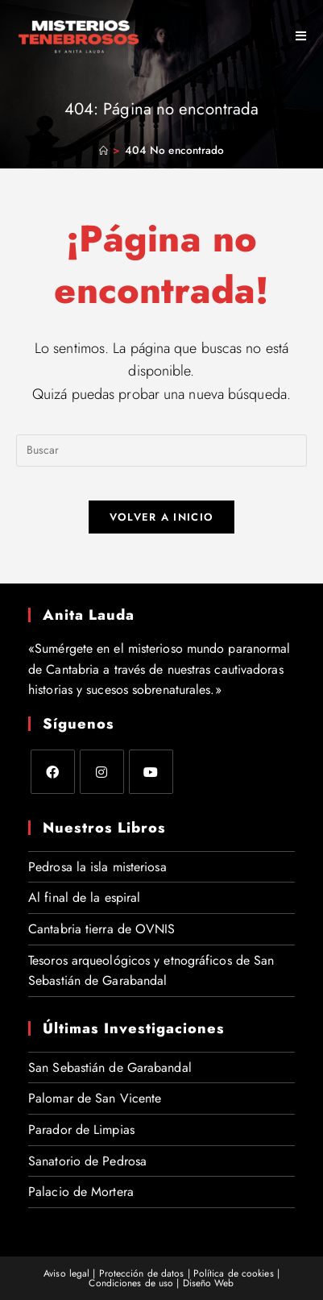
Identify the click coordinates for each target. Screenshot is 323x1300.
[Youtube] (151, 772)
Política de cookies (233, 1273)
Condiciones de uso (131, 1283)
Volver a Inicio (162, 517)
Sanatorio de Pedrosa (87, 1161)
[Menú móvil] (295, 36)
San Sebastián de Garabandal (110, 1067)
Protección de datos (141, 1273)
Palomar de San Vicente (94, 1098)
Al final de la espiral (84, 897)
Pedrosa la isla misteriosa (97, 867)
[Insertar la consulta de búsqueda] (161, 450)
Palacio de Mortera (81, 1191)
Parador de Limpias (81, 1129)
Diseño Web (208, 1283)
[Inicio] (103, 150)
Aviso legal (66, 1273)
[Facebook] (53, 772)
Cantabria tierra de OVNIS (102, 929)
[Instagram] (102, 772)
